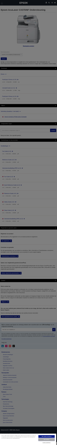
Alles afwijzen (46, 439)
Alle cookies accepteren (46, 436)
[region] (28, 439)
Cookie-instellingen (46, 442)
